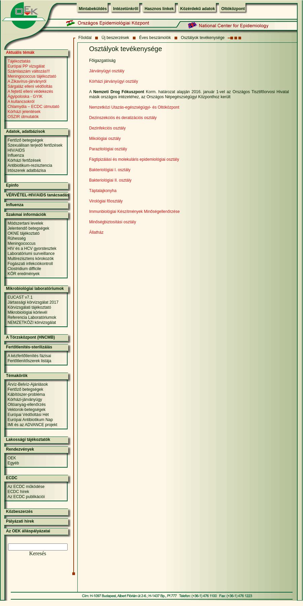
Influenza (15, 155)
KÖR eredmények (23, 273)
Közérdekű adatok (197, 8)
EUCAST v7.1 (19, 297)
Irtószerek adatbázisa (26, 170)
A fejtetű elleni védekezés (30, 91)
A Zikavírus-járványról (26, 81)
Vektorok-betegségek (26, 409)
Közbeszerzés (19, 511)
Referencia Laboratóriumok (31, 317)
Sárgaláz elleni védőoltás (29, 86)
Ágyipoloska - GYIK (24, 96)
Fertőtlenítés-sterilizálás (29, 347)
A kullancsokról (20, 101)
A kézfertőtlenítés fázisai (29, 355)
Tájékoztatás (18, 61)
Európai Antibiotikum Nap (30, 419)
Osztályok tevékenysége (203, 37)
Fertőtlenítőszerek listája (29, 360)
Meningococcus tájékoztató (31, 76)
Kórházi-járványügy (24, 399)
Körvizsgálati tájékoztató (29, 307)
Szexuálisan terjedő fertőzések (34, 145)
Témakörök (17, 375)
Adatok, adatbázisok (25, 131)
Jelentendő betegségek (28, 228)
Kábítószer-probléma (26, 394)
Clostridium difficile (24, 268)
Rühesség (16, 238)
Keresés (37, 553)
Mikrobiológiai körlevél (27, 312)
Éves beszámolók (155, 37)
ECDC (11, 478)
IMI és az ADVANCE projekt (32, 424)
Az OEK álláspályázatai (28, 531)
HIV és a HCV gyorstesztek (31, 248)
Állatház (96, 232)
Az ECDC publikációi (26, 496)
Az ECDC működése (25, 486)
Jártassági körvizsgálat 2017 (32, 302)
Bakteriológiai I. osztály (109, 169)
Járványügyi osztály (106, 71)
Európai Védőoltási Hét (28, 414)
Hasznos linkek (159, 8)
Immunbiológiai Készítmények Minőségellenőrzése (134, 211)
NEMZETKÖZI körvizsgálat (31, 322)
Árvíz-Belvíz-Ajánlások (27, 384)
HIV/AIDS (16, 150)
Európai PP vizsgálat (26, 66)
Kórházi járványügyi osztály (113, 81)
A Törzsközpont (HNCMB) (30, 337)
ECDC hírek (18, 491)
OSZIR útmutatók (23, 116)
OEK (11, 458)
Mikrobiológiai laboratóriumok (35, 288)
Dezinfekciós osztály (107, 128)
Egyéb (13, 463)
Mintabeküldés (93, 8)
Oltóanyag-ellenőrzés (26, 404)
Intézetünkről (125, 8)
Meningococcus (21, 243)
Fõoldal (84, 37)
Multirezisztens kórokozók (30, 258)
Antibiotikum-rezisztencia (29, 165)
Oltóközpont (233, 8)
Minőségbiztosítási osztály (112, 222)
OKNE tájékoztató (23, 233)
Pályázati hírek (20, 521)
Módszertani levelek (25, 223)
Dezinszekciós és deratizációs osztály (123, 117)
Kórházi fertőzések (24, 160)
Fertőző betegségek (25, 140)
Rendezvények (20, 449)
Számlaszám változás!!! (28, 71)
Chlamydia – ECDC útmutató (33, 106)
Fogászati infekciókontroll (30, 263)
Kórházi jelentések (23, 111)
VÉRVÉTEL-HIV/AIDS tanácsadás (37, 195)
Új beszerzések (115, 37)
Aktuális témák (20, 52)
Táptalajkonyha (102, 190)
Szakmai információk (26, 214)
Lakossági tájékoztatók (28, 439)
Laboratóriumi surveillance (30, 253)
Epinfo (12, 185)
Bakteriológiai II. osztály (110, 180)
